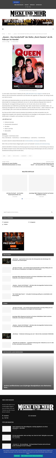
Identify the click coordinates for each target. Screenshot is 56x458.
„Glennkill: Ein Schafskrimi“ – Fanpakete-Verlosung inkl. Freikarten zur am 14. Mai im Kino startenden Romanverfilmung (33, 343)
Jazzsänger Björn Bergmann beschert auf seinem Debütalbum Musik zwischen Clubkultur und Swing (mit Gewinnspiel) (31, 277)
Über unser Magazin (18, 4)
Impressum (32, 4)
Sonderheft (23, 155)
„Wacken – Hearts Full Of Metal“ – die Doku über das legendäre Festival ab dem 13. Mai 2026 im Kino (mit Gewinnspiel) (32, 286)
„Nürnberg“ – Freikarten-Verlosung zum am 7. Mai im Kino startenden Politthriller (33, 334)
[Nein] (53, 453)
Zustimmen (17, 455)
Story (30, 155)
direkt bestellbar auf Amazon (32, 140)
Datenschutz (39, 4)
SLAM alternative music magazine (34, 93)
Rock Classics (16, 155)
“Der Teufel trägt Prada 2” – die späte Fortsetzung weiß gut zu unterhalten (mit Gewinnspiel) (32, 294)
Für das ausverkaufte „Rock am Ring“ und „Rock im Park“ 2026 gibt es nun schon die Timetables (32, 436)
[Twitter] (29, 7)
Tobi (8, 41)
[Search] (53, 29)
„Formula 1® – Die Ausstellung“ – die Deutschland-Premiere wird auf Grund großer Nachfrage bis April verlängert (31, 445)
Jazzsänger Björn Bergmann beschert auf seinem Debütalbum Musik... (41, 193)
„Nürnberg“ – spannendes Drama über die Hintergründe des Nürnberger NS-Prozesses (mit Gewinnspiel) (31, 259)
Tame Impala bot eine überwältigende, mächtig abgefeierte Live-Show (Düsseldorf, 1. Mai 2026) (30, 427)
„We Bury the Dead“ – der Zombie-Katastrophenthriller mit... (14, 193)
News (4, 155)
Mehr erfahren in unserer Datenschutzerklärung (32, 455)
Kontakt (27, 4)
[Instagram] (27, 7)
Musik (9, 33)
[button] (21, 2)
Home (3, 33)
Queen (9, 155)
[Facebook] (14, 222)
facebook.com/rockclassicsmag (42, 144)
